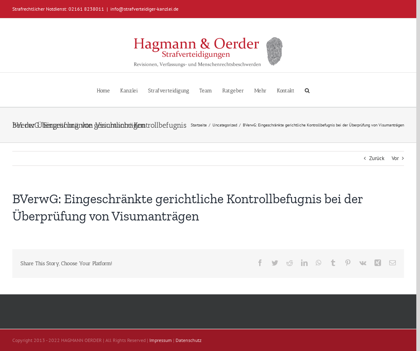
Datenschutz (188, 340)
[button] (307, 90)
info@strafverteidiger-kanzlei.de (144, 9)
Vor (395, 158)
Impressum (160, 340)
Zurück (376, 158)
